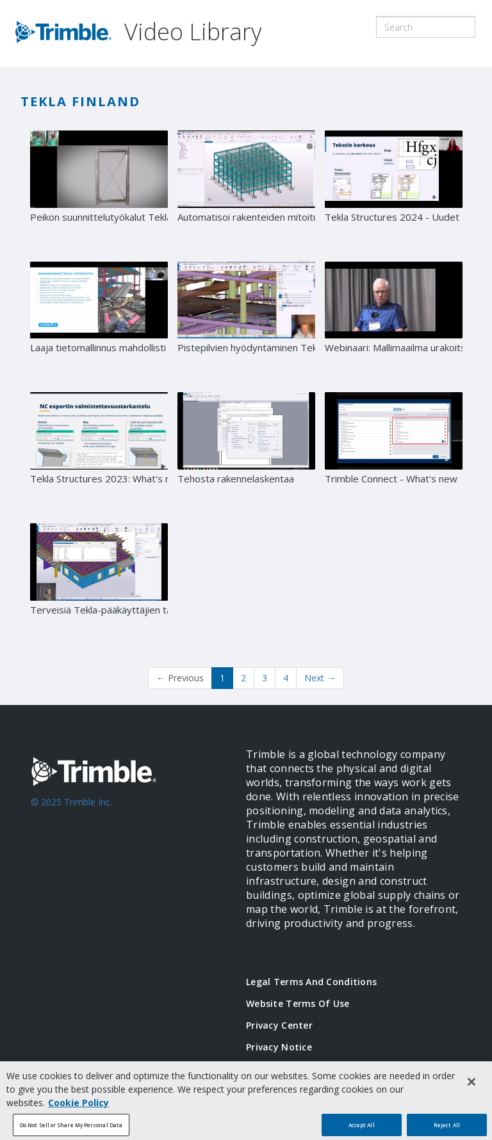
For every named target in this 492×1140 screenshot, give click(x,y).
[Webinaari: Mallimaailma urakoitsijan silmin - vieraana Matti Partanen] (394, 322)
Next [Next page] (320, 678)
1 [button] (222, 678)
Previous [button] (180, 678)
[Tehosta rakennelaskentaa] (246, 453)
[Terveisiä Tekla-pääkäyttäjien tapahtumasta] (99, 584)
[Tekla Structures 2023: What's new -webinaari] (99, 453)
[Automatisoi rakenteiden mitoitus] (246, 191)
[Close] (471, 1087)
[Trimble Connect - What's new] (394, 453)
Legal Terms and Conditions (311, 982)
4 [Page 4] (285, 678)
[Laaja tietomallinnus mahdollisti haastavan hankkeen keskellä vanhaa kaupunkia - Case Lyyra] (99, 322)
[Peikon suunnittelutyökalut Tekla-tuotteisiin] (99, 191)
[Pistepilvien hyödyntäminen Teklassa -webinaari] (246, 322)
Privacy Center (279, 1025)
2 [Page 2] (243, 678)
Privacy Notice (279, 1047)
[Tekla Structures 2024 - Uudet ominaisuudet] (394, 191)
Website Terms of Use (298, 1003)
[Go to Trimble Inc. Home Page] (119, 842)
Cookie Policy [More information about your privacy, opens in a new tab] (78, 1108)
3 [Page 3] (264, 678)
